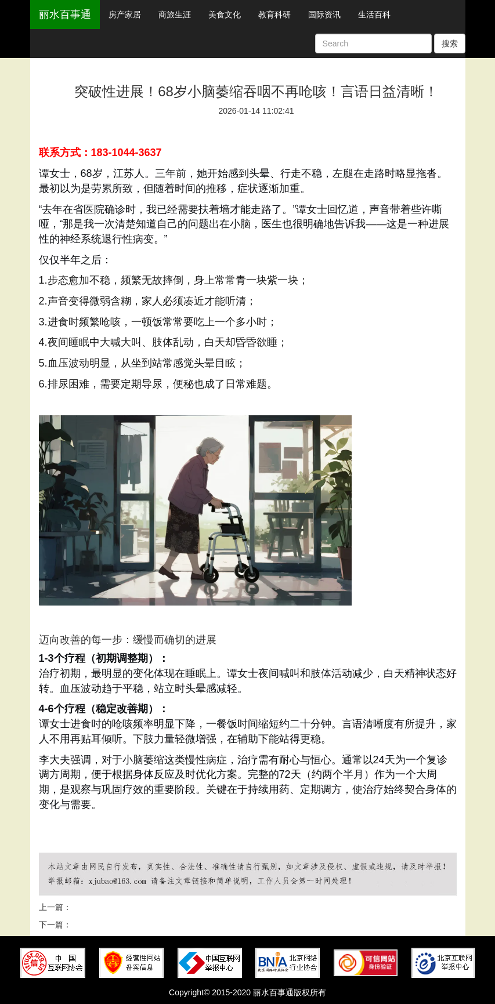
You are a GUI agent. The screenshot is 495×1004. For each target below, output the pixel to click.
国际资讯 (324, 14)
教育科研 (274, 14)
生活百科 (374, 14)
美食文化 (224, 14)
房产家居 (125, 14)
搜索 (450, 43)
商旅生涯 (174, 14)
